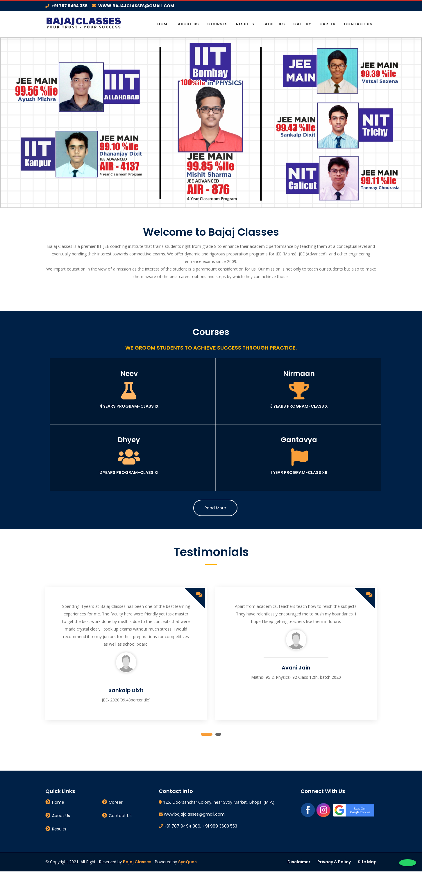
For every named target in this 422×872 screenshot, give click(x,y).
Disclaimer (298, 862)
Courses (217, 24)
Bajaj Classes (137, 862)
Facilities (273, 24)
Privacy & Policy (334, 862)
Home (163, 24)
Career (327, 24)
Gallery (302, 24)
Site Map (367, 862)
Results (245, 24)
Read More (215, 508)
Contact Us (358, 24)
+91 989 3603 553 (220, 827)
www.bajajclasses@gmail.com (136, 6)
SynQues (187, 862)
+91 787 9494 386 (69, 6)
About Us (188, 24)
